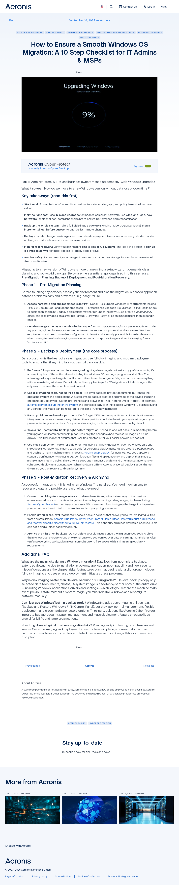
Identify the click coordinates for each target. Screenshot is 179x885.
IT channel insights (150, 32)
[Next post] (150, 666)
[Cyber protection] (100, 723)
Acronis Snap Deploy (97, 452)
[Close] (166, 6)
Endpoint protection (80, 32)
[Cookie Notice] (63, 876)
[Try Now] (138, 166)
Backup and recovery (29, 32)
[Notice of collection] (89, 876)
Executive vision (89, 37)
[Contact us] (128, 8)
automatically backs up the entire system (52, 405)
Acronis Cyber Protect (41, 504)
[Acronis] (105, 20)
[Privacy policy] (39, 876)
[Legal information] (14, 876)
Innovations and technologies (115, 32)
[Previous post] (31, 666)
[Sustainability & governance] (123, 876)
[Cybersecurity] (77, 723)
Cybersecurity (55, 32)
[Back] (10, 20)
